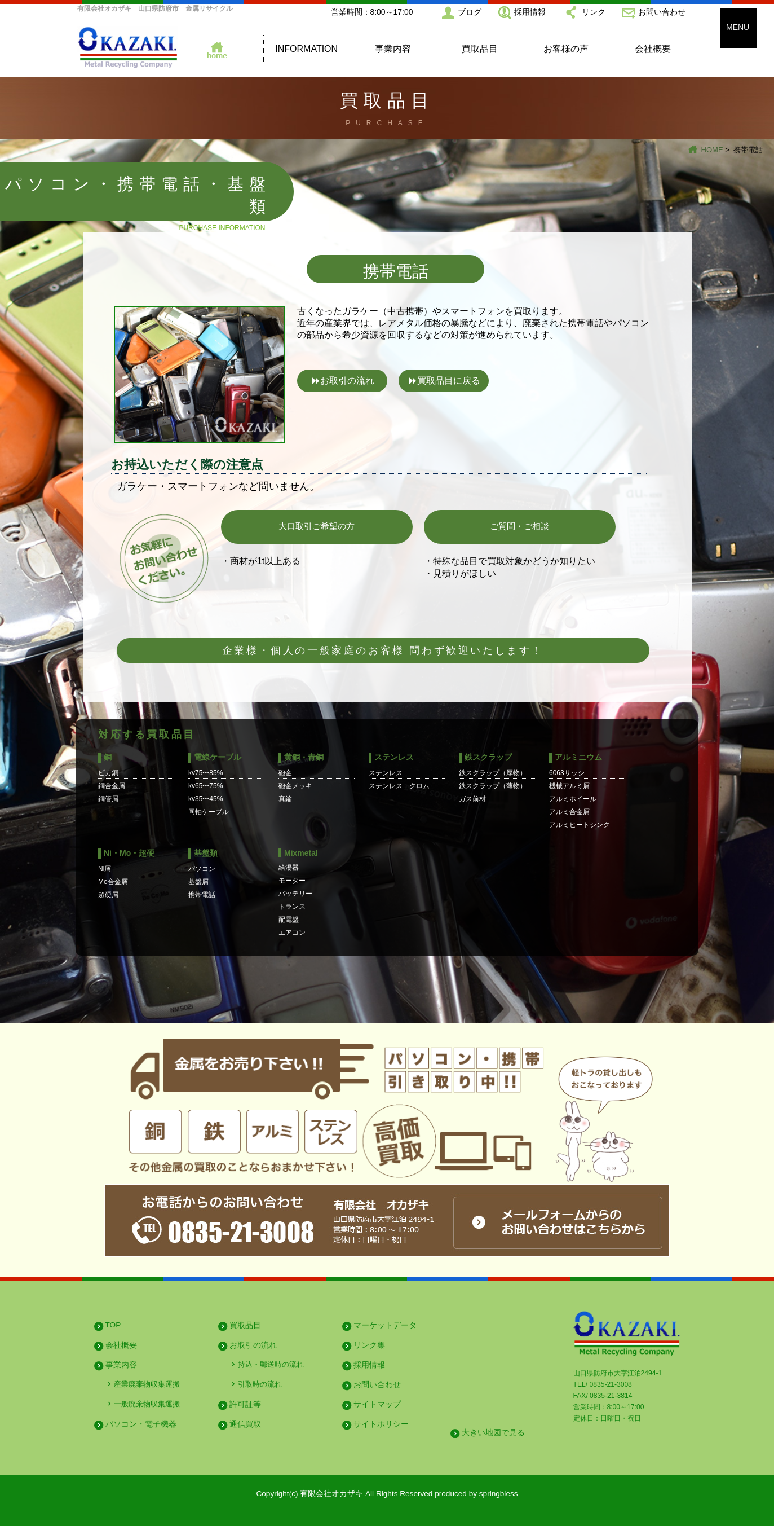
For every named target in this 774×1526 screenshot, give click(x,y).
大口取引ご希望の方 (316, 526)
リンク (593, 11)
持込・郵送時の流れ (271, 1364)
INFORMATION (306, 49)
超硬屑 (108, 895)
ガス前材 (472, 799)
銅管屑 (108, 799)
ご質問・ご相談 (519, 526)
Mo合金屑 (113, 882)
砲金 (285, 773)
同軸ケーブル (208, 812)
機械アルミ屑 (569, 786)
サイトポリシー (381, 1424)
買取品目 (480, 49)
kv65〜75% (205, 786)
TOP (113, 1325)
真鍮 (285, 799)
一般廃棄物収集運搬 (147, 1404)
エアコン (292, 932)
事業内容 (393, 49)
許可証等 (245, 1404)
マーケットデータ (385, 1325)
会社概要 (653, 49)
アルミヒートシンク (579, 825)
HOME (712, 150)
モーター (292, 881)
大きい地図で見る (493, 1432)
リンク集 (369, 1345)
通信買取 (245, 1424)
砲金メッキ (295, 786)
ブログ (469, 11)
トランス (292, 907)
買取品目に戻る (448, 380)
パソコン (201, 869)
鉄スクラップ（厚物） (493, 773)
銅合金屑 (111, 786)
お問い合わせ (661, 11)
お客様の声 (566, 49)
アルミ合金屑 (569, 812)
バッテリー (295, 894)
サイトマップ (377, 1404)
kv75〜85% (205, 773)
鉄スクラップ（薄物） (493, 786)
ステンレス (386, 773)
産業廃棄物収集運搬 (147, 1384)
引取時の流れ (260, 1384)
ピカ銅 (108, 773)
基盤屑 (198, 882)
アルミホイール (572, 799)
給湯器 (288, 868)
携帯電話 (201, 895)
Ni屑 (104, 869)
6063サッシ (567, 773)
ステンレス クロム (399, 786)
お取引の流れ (347, 380)
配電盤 (288, 919)
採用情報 (530, 11)
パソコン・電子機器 (140, 1424)
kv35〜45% (205, 799)
